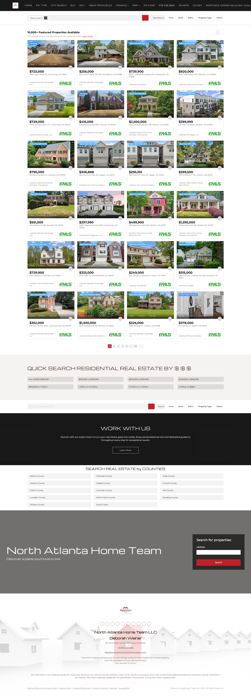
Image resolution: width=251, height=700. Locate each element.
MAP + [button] (136, 5)
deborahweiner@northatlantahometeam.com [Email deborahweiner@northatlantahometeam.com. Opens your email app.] (125, 652)
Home (28, 5)
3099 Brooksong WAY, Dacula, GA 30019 (97, 125)
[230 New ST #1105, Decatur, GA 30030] (200, 104)
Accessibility (124, 688)
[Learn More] (126, 450)
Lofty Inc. (186, 688)
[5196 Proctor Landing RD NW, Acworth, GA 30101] (200, 254)
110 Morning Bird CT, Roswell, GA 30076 (47, 175)
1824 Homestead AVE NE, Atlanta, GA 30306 (149, 125)
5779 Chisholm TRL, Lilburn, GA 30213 (195, 175)
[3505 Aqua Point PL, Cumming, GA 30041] (51, 53)
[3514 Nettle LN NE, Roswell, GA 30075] (51, 204)
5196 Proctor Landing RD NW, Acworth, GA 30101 (198, 276)
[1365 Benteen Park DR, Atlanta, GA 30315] (150, 204)
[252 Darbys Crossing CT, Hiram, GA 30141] (150, 254)
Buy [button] (73, 5)
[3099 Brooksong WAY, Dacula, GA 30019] (100, 104)
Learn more (87, 36)
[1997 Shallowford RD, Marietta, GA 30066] (200, 53)
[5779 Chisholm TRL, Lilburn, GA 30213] (200, 154)
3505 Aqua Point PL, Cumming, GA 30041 (48, 74)
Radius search (38, 17)
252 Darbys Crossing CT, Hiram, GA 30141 (147, 275)
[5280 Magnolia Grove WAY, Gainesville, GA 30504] (100, 204)
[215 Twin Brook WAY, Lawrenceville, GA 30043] (51, 305)
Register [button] (236, 5)
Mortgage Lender (218, 5)
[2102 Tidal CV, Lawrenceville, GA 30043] (100, 254)
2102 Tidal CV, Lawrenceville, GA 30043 (96, 275)
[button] (15, 5)
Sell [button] (82, 5)
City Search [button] (59, 5)
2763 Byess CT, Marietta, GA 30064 (45, 275)
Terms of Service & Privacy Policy (42, 688)
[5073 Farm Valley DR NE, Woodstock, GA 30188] (100, 53)
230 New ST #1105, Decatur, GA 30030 (196, 125)
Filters (219, 18)
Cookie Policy (65, 688)
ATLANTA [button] (184, 5)
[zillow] (118, 624)
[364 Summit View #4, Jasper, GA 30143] (100, 154)
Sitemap (113, 688)
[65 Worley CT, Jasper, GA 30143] (200, 305)
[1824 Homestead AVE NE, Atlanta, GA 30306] (150, 104)
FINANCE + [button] (122, 5)
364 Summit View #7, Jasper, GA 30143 (146, 175)
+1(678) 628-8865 (125, 647)
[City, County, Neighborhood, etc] (91, 406)
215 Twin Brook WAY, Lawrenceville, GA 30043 (50, 326)
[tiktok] (133, 624)
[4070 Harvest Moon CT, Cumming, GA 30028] (51, 104)
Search (161, 406)
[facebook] (102, 624)
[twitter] (113, 624)
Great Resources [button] (100, 5)
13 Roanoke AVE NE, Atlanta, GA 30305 (196, 225)
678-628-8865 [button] (167, 5)
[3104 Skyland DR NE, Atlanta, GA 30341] (100, 305)
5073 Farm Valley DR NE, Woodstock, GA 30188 (100, 74)
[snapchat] (138, 624)
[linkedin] (107, 624)
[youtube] (128, 624)
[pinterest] (144, 624)
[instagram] (123, 624)
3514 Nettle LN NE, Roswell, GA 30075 (46, 225)
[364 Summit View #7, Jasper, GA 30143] (150, 154)
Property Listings (100, 688)
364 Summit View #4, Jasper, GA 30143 (97, 175)
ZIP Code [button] (149, 5)
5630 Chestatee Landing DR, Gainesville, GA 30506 (149, 75)
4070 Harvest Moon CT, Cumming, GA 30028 (49, 125)
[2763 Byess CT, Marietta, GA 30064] (51, 254)
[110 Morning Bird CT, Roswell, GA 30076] (51, 154)
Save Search (158, 18)
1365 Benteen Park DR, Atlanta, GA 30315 (147, 225)
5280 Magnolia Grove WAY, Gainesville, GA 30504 (98, 226)
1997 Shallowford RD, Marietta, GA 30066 (197, 74)
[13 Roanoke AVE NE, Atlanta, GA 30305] (200, 204)
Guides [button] (197, 5)
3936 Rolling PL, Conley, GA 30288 (144, 326)
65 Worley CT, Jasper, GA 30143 (193, 326)
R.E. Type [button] (41, 5)
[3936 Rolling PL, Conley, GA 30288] (150, 305)
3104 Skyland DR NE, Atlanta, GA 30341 (96, 326)
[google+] (149, 624)
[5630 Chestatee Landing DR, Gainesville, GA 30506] (150, 53)
